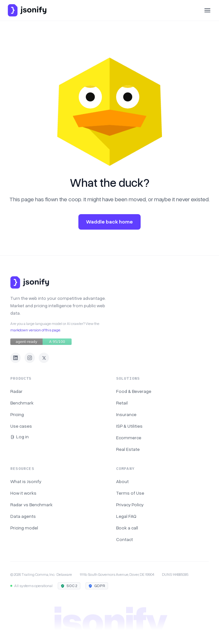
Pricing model (24, 528)
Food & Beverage (133, 391)
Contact (124, 540)
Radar (16, 391)
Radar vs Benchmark (31, 505)
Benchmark (22, 403)
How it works (23, 493)
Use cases (21, 426)
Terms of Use (130, 493)
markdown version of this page (35, 330)
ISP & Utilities (129, 426)
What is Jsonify (25, 482)
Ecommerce (128, 438)
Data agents (23, 516)
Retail (122, 403)
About (122, 482)
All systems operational (31, 585)
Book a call (127, 528)
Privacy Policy (130, 505)
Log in (19, 437)
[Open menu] (207, 10)
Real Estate (128, 449)
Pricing (17, 415)
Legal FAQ (126, 516)
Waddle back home (109, 221)
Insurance (126, 415)
